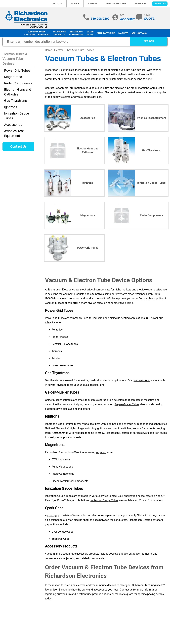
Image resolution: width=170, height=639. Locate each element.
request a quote (124, 594)
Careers (92, 3)
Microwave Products (59, 33)
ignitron (154, 432)
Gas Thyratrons (15, 101)
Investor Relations (116, 3)
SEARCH (149, 41)
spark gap (53, 515)
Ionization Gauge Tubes (104, 500)
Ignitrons (10, 107)
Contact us (51, 88)
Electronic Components (76, 33)
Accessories (13, 125)
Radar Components (18, 83)
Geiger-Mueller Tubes (127, 404)
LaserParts (90, 33)
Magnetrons (13, 77)
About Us (57, 3)
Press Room (141, 3)
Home (48, 50)
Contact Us (160, 3)
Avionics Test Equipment (14, 133)
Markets (123, 33)
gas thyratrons (141, 380)
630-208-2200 (100, 18)
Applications (139, 33)
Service (75, 3)
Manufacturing (106, 33)
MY (127, 17)
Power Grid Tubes (17, 70)
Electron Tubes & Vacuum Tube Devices (37, 33)
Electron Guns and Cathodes (17, 92)
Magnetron (101, 452)
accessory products (87, 553)
